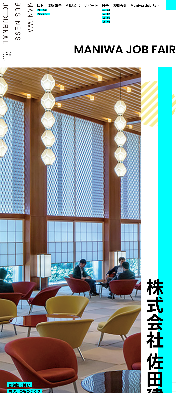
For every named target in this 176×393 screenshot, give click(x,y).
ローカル (42, 10)
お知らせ (120, 5)
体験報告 (54, 5)
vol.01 (106, 10)
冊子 (105, 5)
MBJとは (72, 5)
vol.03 (106, 17)
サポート (91, 5)
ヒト (40, 5)
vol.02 (106, 14)
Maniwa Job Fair (144, 5)
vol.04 (106, 21)
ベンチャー (43, 14)
